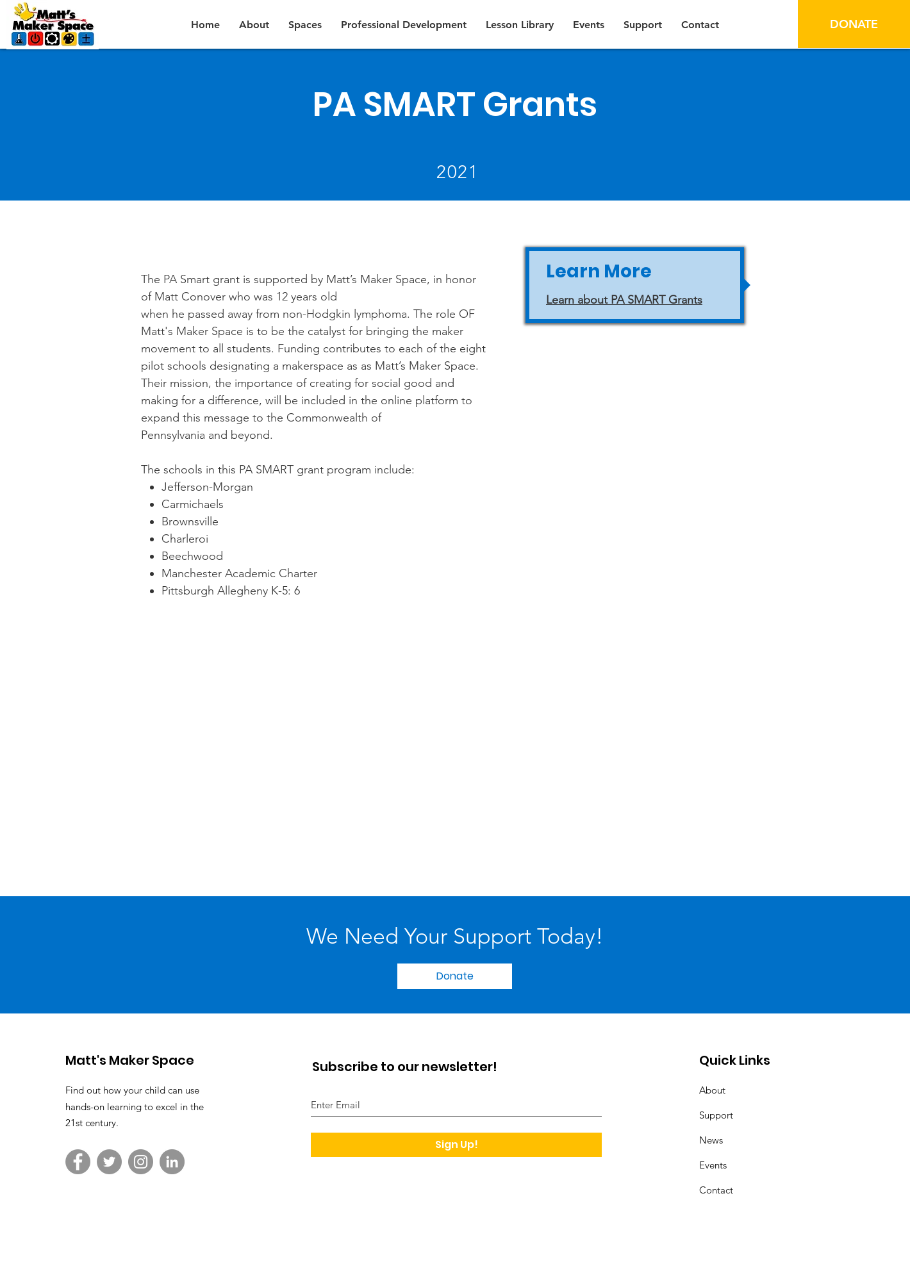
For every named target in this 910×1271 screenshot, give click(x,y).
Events (713, 1165)
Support (716, 1115)
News (711, 1140)
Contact (716, 1190)
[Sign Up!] (456, 1145)
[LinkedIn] (172, 1161)
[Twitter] (109, 1161)
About (712, 1090)
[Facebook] (77, 1161)
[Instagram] (140, 1161)
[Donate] (454, 976)
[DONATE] (854, 24)
